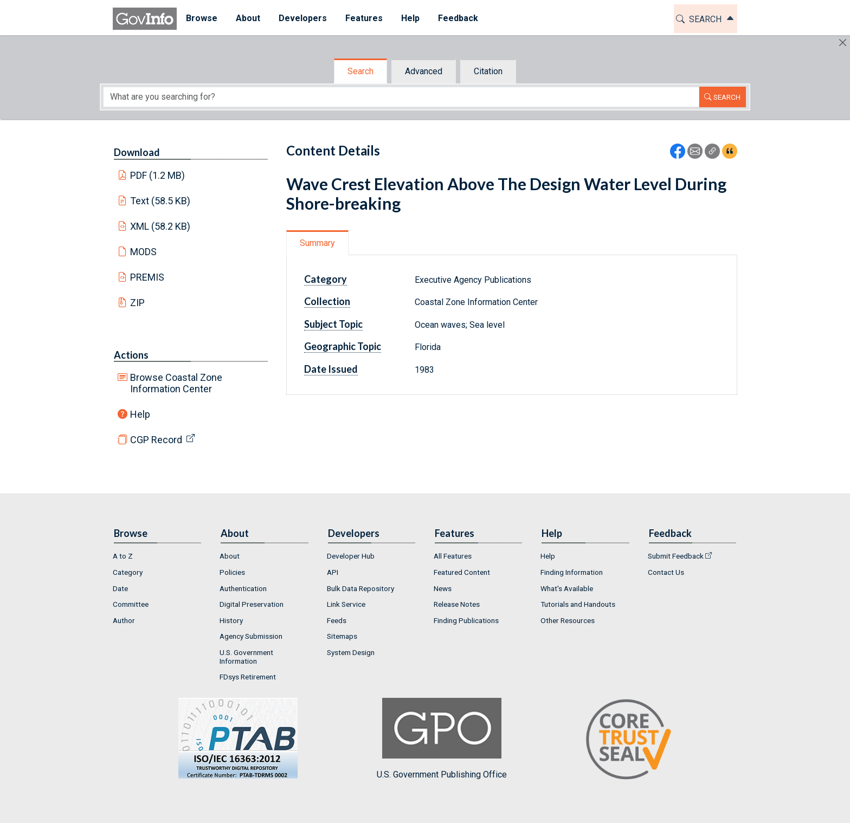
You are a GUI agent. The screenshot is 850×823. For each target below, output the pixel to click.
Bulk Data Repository (360, 588)
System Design (351, 652)
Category (325, 279)
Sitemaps (342, 636)
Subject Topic (333, 324)
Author (124, 620)
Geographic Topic (342, 346)
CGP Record (156, 439)
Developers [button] (303, 18)
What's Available (566, 588)
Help (140, 414)
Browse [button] (201, 18)
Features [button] (364, 18)
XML (160, 226)
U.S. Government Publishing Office (442, 739)
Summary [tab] (317, 243)
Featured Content (462, 572)
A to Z (123, 556)
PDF (157, 175)
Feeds (336, 620)
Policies (232, 572)
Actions (131, 355)
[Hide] (842, 42)
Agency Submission (251, 636)
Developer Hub (351, 556)
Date (120, 588)
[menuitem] (202, 18)
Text (160, 200)
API (332, 572)
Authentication (243, 588)
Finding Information (571, 572)
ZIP (137, 302)
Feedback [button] (458, 18)
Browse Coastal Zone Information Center (176, 383)
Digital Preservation (252, 604)
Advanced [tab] (423, 71)
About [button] (248, 18)
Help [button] (410, 18)
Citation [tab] (488, 71)
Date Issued (331, 369)
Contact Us (666, 572)
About (230, 556)
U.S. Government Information (246, 656)
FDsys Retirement (248, 676)
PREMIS (147, 277)
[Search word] (401, 97)
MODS (143, 251)
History (231, 620)
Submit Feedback (676, 556)
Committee (131, 604)
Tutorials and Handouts (577, 604)
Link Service (346, 604)
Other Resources (567, 620)
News (443, 588)
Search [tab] (360, 71)
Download (137, 152)
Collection (327, 301)
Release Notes (457, 604)
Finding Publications (466, 620)
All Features (453, 556)
